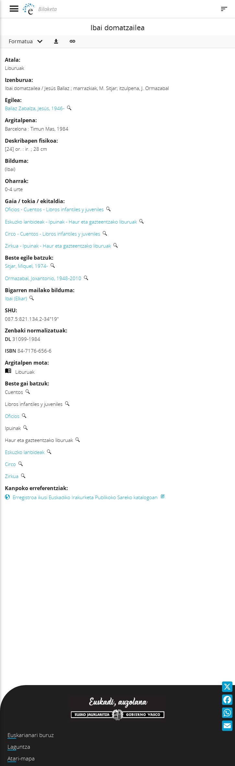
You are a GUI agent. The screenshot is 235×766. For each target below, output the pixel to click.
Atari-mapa (21, 758)
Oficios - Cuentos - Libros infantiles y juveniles (54, 209)
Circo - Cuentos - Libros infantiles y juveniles (52, 233)
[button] (56, 41)
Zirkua (11, 476)
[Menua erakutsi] (14, 9)
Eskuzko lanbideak (24, 452)
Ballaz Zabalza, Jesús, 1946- (35, 108)
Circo (10, 464)
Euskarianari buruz (30, 735)
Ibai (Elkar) (16, 298)
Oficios (12, 416)
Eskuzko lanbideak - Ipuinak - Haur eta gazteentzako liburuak (71, 221)
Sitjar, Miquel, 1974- (26, 266)
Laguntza (18, 746)
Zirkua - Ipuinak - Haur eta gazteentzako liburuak (58, 245)
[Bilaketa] (126, 9)
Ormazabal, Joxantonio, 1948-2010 (43, 278)
